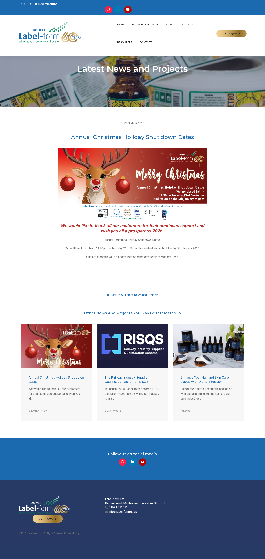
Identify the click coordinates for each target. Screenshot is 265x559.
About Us (157, 23)
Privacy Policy (72, 531)
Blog (139, 23)
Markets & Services (116, 23)
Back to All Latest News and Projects (132, 298)
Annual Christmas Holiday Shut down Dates (56, 383)
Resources (178, 23)
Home (91, 23)
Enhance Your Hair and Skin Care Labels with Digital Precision (205, 383)
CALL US (36, 5)
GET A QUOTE (232, 23)
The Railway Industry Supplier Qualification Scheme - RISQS (127, 383)
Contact (199, 23)
